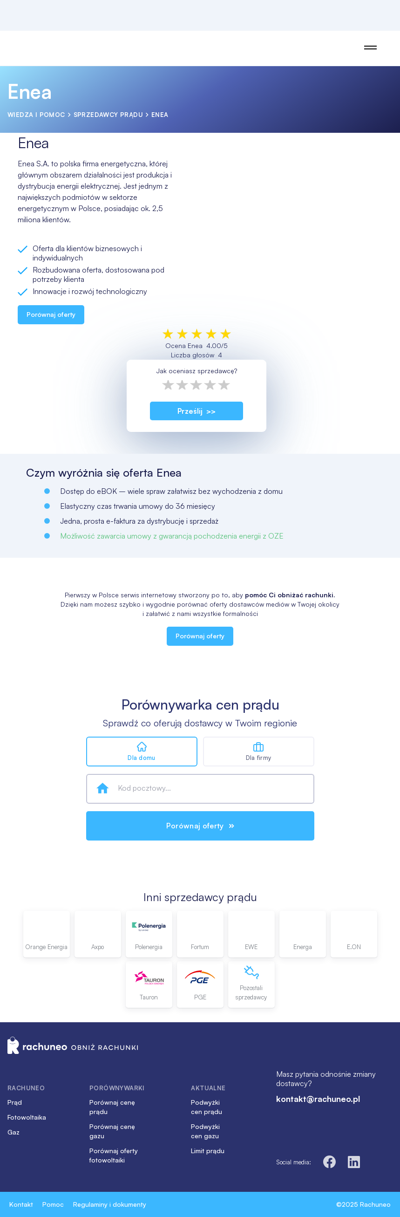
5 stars (224, 385)
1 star (169, 385)
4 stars (210, 385)
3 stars (196, 385)
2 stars (183, 385)
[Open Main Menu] (370, 47)
